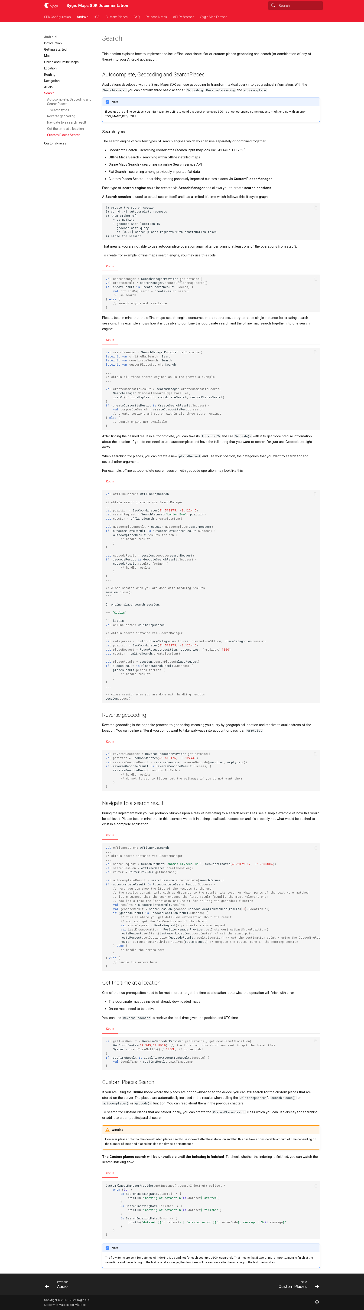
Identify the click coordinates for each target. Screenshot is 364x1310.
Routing (49, 74)
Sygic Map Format (213, 17)
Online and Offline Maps (61, 62)
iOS (97, 17)
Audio (48, 87)
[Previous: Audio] (58, 1285)
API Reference (183, 17)
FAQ (137, 17)
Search (49, 93)
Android (82, 17)
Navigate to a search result (66, 122)
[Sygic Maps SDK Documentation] (51, 5)
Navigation (52, 81)
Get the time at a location (65, 129)
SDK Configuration (57, 17)
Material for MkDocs (72, 1305)
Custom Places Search (63, 135)
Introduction (53, 43)
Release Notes (156, 17)
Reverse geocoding (61, 116)
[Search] (295, 5)
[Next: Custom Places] (297, 1285)
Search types (59, 110)
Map (47, 56)
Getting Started (55, 49)
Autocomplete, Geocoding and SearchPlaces (69, 101)
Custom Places (117, 17)
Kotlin (110, 266)
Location (50, 68)
